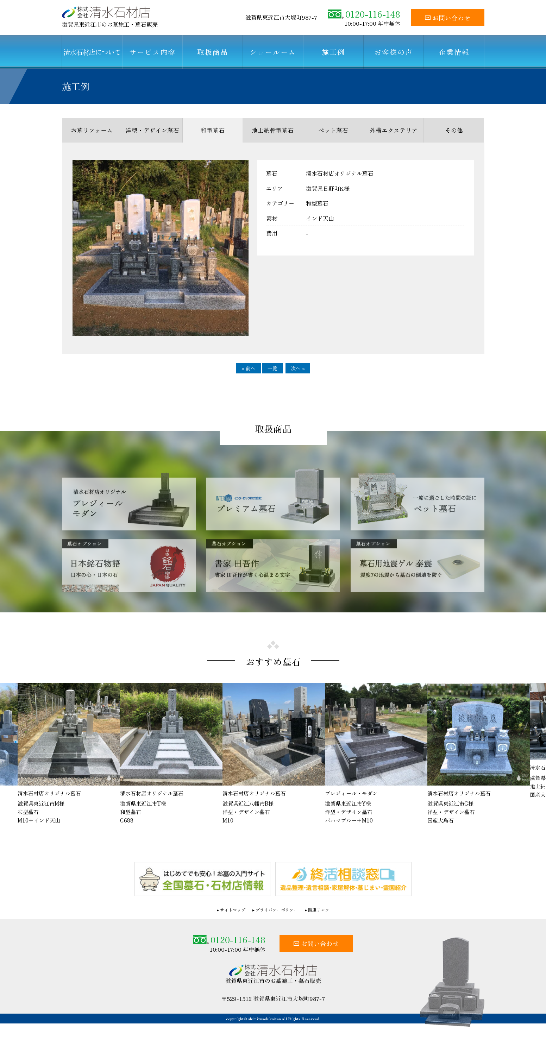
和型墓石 (213, 130)
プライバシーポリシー (277, 910)
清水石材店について (91, 52)
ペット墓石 (333, 130)
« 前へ (248, 368)
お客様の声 (393, 52)
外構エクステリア (394, 130)
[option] (273, 754)
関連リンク (318, 910)
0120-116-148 (364, 14)
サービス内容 (152, 52)
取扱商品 (212, 52)
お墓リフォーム (92, 130)
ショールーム (273, 52)
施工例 (333, 52)
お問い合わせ (447, 17)
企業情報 (454, 52)
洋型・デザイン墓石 (152, 130)
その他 (454, 130)
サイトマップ (232, 910)
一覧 (272, 368)
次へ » (298, 368)
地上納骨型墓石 (273, 130)
